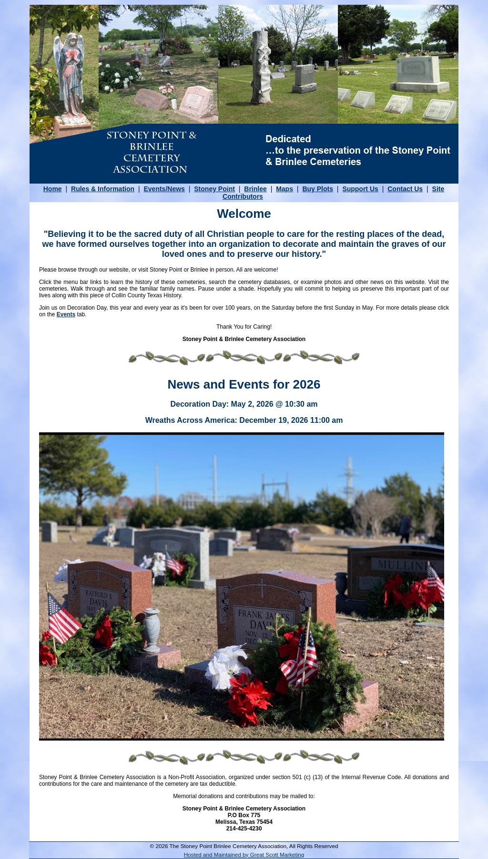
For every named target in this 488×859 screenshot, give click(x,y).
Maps (284, 189)
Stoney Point (214, 189)
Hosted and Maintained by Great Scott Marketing (244, 854)
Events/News (163, 189)
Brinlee (255, 189)
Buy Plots (317, 189)
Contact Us (405, 189)
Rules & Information (102, 189)
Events (66, 314)
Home (52, 189)
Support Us (360, 189)
